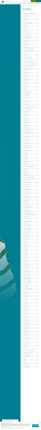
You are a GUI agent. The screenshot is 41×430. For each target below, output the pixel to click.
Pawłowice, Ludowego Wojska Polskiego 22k (31, 177)
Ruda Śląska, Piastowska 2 (31, 216)
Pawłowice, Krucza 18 (31, 175)
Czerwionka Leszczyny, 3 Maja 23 (31, 58)
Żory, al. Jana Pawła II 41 (31, 336)
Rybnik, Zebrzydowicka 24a (31, 267)
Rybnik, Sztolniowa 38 (31, 260)
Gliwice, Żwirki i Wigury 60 (31, 111)
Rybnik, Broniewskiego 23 (31, 244)
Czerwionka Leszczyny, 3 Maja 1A (31, 56)
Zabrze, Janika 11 (31, 299)
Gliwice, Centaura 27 (31, 72)
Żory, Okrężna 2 (31, 349)
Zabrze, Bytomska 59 (31, 292)
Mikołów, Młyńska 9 (31, 159)
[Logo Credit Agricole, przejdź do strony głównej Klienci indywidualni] (2, 2)
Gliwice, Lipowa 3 (31, 88)
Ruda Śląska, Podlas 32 (31, 223)
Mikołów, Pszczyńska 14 (31, 164)
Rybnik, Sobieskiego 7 (31, 258)
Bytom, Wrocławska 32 (31, 40)
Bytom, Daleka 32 (31, 19)
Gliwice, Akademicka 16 (31, 70)
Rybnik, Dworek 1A (31, 246)
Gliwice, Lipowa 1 (31, 86)
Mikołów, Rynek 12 (31, 166)
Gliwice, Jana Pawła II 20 (31, 79)
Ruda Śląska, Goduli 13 (31, 196)
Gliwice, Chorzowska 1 (31, 74)
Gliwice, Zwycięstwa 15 (31, 113)
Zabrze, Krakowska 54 (31, 306)
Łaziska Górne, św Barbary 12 (31, 145)
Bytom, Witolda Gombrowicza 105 (31, 37)
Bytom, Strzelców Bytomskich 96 (31, 35)
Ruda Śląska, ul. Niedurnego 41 (31, 228)
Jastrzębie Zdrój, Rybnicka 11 (31, 127)
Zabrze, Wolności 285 (31, 329)
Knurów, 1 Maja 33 (31, 134)
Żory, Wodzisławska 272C (31, 365)
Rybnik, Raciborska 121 (31, 253)
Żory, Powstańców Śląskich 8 (31, 356)
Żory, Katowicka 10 (31, 345)
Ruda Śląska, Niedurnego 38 (31, 207)
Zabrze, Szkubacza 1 (31, 313)
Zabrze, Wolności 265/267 (31, 326)
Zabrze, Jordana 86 (31, 301)
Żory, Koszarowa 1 (31, 347)
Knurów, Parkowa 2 (31, 138)
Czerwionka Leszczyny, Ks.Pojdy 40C (31, 60)
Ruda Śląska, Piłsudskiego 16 (31, 219)
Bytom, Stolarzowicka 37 (31, 33)
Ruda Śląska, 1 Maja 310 (31, 191)
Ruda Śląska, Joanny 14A (31, 200)
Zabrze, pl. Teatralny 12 (31, 310)
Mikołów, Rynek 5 (31, 168)
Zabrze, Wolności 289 (31, 331)
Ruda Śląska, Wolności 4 (31, 232)
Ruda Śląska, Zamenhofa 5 (31, 235)
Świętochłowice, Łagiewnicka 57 (31, 278)
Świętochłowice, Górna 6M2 (31, 274)
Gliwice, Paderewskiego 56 (31, 95)
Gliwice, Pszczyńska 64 (31, 99)
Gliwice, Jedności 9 (31, 83)
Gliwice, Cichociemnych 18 (31, 76)
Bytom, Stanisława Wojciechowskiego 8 (31, 31)
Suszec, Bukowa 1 (31, 269)
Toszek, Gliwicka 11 (31, 285)
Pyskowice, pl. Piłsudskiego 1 (31, 182)
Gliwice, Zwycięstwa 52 (31, 118)
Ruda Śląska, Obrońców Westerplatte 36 (31, 212)
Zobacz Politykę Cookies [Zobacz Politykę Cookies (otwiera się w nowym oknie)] (10, 428)
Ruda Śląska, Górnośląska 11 (31, 198)
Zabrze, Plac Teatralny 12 (31, 308)
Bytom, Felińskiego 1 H (31, 21)
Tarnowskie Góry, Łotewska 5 (31, 281)
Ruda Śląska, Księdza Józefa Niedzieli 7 (31, 205)
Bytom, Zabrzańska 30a (31, 42)
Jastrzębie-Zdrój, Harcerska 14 (31, 129)
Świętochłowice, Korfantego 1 (31, 276)
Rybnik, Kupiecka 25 (31, 251)
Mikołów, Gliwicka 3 (31, 152)
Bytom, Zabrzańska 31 (31, 44)
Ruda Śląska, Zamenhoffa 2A (31, 237)
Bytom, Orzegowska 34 (31, 28)
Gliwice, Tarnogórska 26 (31, 102)
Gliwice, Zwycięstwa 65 (31, 125)
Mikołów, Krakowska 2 (31, 157)
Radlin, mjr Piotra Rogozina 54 (31, 189)
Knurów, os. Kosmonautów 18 (31, 136)
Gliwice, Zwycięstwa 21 (31, 115)
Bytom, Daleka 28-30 (31, 17)
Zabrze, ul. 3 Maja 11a (31, 320)
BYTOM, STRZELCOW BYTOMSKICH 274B (31, 47)
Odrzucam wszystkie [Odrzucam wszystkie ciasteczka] (35, 426)
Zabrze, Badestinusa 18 (31, 290)
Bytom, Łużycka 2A (31, 24)
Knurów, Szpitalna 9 (31, 141)
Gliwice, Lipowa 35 (31, 90)
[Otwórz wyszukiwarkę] (21, 1)
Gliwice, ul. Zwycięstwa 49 (31, 106)
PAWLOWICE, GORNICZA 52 (31, 173)
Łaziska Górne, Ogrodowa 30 (31, 143)
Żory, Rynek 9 (31, 361)
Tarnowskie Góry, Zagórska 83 (31, 283)
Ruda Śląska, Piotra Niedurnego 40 (31, 221)
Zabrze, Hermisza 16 (31, 297)
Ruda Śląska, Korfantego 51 (31, 203)
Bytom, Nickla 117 (31, 26)
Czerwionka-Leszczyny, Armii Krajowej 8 (31, 65)
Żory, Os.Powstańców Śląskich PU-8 (31, 352)
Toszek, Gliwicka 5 (31, 287)
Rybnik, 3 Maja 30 (31, 239)
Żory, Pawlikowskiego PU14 (31, 354)
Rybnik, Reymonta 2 (31, 255)
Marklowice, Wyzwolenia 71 (31, 150)
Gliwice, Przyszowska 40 (31, 97)
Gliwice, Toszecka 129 (31, 104)
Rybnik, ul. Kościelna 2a (31, 262)
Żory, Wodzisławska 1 (31, 363)
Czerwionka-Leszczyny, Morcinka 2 (31, 67)
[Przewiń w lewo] (22, 6)
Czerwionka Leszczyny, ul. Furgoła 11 (31, 63)
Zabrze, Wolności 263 (31, 324)
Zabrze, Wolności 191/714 (31, 322)
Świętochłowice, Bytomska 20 (31, 271)
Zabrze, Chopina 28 (31, 294)
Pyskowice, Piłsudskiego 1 (31, 180)
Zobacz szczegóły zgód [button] (3, 428)
